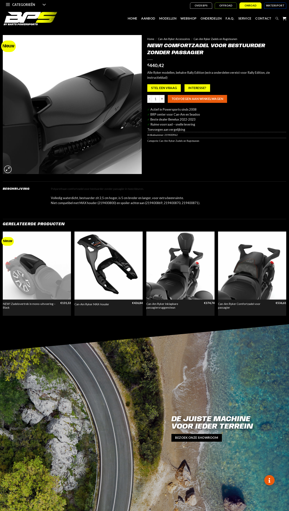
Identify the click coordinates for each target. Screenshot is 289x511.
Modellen (167, 18)
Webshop (188, 18)
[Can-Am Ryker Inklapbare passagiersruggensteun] (180, 266)
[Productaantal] (155, 99)
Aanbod (148, 18)
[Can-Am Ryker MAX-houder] (108, 266)
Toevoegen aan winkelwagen (197, 99)
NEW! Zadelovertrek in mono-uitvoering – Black (29, 305)
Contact (263, 18)
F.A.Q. (230, 18)
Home (132, 18)
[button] (269, 480)
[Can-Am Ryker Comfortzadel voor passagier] (252, 266)
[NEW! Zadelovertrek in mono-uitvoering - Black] (37, 266)
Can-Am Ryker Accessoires (174, 39)
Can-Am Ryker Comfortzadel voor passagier (239, 305)
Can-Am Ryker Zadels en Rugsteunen (215, 39)
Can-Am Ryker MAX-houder (91, 304)
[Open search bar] (277, 18)
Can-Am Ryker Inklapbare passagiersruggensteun (162, 305)
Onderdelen (211, 18)
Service (244, 18)
